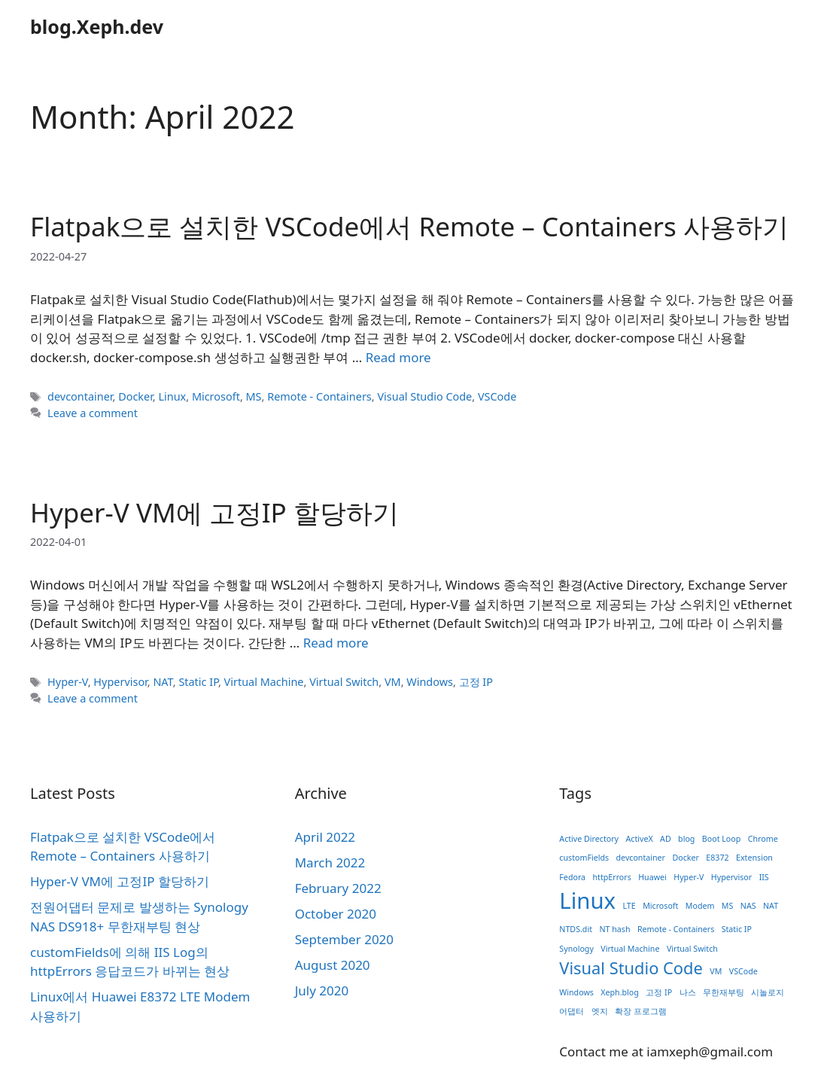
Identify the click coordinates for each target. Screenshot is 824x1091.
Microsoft (216, 396)
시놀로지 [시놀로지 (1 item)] (767, 992)
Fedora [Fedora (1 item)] (572, 877)
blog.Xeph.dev (96, 26)
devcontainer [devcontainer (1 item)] (640, 857)
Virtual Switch (344, 682)
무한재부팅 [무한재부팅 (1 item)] (723, 992)
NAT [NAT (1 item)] (770, 906)
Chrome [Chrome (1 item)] (763, 838)
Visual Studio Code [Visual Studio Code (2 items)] (631, 968)
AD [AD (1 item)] (665, 838)
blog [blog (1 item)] (686, 838)
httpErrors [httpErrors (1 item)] (611, 877)
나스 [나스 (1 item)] (688, 992)
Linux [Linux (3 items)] (587, 900)
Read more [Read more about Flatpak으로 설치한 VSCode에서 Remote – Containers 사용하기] (398, 357)
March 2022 (330, 862)
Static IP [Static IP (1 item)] (737, 929)
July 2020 (322, 990)
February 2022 (338, 888)
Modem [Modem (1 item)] (700, 906)
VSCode (497, 396)
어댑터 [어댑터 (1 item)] (571, 1011)
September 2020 (344, 939)
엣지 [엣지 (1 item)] (599, 1011)
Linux (172, 396)
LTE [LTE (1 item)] (628, 906)
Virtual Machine (264, 682)
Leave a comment (92, 413)
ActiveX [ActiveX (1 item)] (638, 838)
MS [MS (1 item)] (728, 906)
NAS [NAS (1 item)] (748, 906)
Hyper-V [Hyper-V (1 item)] (688, 877)
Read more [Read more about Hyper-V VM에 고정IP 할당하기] (336, 642)
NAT (162, 682)
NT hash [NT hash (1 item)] (614, 929)
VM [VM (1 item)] (716, 971)
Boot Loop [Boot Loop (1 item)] (721, 838)
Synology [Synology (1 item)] (576, 948)
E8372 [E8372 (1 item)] (717, 857)
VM (393, 682)
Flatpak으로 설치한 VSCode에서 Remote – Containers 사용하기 (409, 226)
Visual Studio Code (424, 396)
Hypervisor (120, 682)
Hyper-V (67, 682)
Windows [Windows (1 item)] (576, 992)
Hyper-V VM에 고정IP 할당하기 (214, 512)
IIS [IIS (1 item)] (764, 877)
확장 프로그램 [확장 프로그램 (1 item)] (641, 1011)
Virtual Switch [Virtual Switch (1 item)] (692, 948)
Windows (429, 682)
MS (254, 396)
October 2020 (335, 913)
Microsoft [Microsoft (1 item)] (660, 906)
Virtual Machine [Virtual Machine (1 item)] (630, 948)
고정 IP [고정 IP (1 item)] (659, 992)
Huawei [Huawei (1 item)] (652, 877)
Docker (135, 396)
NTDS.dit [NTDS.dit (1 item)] (575, 929)
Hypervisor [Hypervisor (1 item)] (731, 877)
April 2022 (325, 837)
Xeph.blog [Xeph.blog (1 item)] (620, 992)
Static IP (198, 682)
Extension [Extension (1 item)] (754, 857)
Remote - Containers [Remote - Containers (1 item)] (675, 929)
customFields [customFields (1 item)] (584, 857)
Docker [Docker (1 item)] (685, 857)
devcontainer (79, 396)
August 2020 (332, 965)
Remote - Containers (319, 396)
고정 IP (476, 682)
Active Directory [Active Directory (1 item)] (589, 838)
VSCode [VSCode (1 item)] (743, 971)
